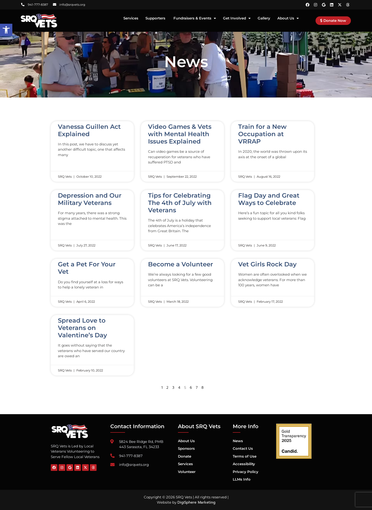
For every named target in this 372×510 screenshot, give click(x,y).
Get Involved (237, 18)
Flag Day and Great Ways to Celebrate (268, 199)
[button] (6, 30)
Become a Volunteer (180, 264)
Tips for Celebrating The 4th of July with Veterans (180, 203)
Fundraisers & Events (194, 18)
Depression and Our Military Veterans (89, 199)
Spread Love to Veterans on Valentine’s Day (82, 328)
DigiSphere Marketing (196, 502)
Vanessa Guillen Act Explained (89, 130)
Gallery (264, 18)
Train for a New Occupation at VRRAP (262, 134)
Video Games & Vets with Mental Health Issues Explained (179, 134)
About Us (288, 18)
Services (130, 18)
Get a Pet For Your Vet (87, 267)
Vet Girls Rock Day (267, 264)
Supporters (155, 18)
